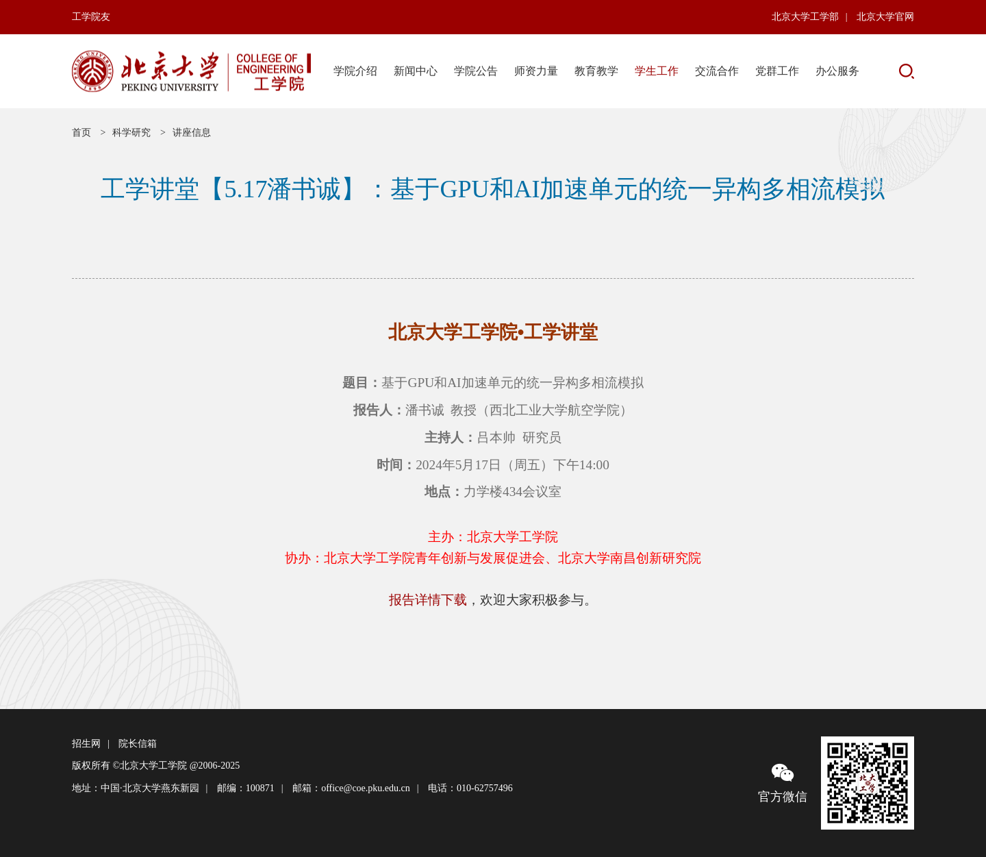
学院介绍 (355, 71)
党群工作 (777, 71)
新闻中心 (416, 71)
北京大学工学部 (805, 17)
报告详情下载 (428, 600)
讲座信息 (192, 132)
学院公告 (476, 71)
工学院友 (91, 17)
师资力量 (536, 71)
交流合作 (717, 71)
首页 (81, 132)
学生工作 (657, 71)
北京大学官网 (885, 17)
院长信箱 (137, 743)
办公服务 (837, 71)
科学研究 (131, 132)
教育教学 (596, 71)
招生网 (86, 743)
